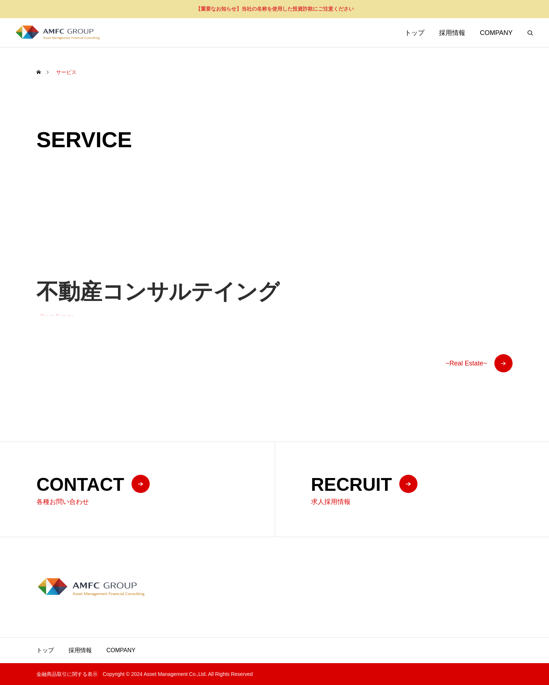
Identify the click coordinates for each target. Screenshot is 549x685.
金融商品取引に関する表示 (67, 674)
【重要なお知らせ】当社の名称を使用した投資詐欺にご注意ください (275, 9)
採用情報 (452, 32)
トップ (414, 32)
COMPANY (496, 32)
